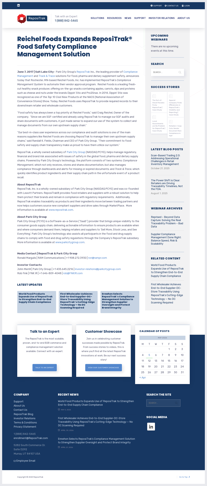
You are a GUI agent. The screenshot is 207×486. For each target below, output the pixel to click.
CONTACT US (171, 6)
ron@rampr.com (97, 257)
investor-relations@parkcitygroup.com (98, 269)
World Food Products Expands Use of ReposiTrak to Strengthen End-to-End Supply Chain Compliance (36, 298)
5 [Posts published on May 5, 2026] (149, 355)
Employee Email (24, 460)
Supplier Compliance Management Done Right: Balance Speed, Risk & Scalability (166, 239)
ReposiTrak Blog (23, 414)
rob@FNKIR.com (73, 273)
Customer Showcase (103, 331)
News (128, 18)
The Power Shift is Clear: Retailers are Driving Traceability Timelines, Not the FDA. (167, 185)
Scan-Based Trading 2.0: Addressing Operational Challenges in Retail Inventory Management (165, 160)
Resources (114, 18)
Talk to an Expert (44, 331)
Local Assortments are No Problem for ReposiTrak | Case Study (158, 126)
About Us (184, 18)
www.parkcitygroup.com (70, 242)
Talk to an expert (44, 368)
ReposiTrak (83, 71)
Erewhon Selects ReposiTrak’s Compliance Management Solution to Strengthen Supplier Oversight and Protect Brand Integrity (118, 300)
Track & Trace (47, 76)
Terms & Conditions (25, 422)
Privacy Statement (25, 426)
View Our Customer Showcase (103, 368)
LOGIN (186, 6)
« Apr (142, 377)
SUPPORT (156, 6)
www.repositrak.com (61, 209)
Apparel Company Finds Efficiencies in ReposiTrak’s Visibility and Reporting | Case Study (175, 107)
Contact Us (20, 409)
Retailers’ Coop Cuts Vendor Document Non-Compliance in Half (175, 131)
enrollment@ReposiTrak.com (31, 438)
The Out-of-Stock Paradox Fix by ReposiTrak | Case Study (158, 105)
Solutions (97, 18)
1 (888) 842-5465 (66, 20)
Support (140, 18)
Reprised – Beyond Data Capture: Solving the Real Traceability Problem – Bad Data (167, 221)
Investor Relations (162, 18)
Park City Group (76, 152)
